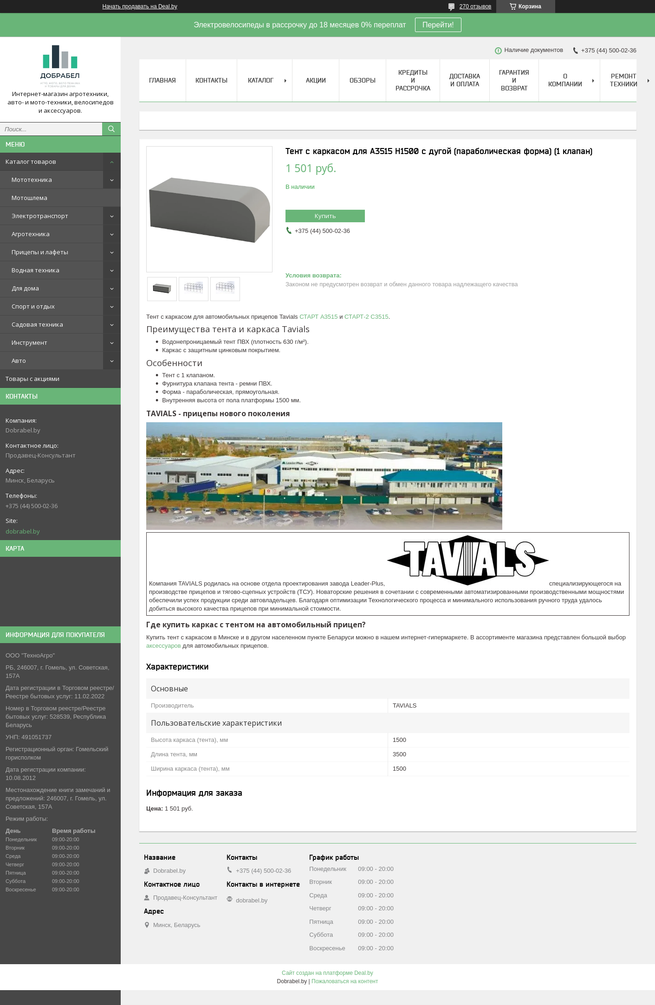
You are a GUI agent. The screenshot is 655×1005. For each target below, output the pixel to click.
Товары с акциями (32, 378)
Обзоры (363, 80)
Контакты (211, 80)
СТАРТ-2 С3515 (366, 316)
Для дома (25, 288)
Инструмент (29, 342)
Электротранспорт (40, 216)
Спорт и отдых (33, 306)
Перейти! (438, 25)
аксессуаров (163, 645)
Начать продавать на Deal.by (140, 6)
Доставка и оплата (464, 80)
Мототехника (32, 179)
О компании (565, 80)
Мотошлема (29, 197)
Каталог (260, 80)
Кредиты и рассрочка (413, 80)
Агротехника (31, 234)
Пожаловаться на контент (344, 981)
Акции (316, 80)
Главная (162, 80)
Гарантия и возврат (514, 80)
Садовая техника (37, 324)
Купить (325, 216)
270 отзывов (476, 6)
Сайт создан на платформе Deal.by (327, 973)
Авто (19, 360)
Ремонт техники (623, 80)
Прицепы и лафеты (40, 252)
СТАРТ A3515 (318, 316)
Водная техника (35, 270)
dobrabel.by (23, 531)
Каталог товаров (31, 161)
